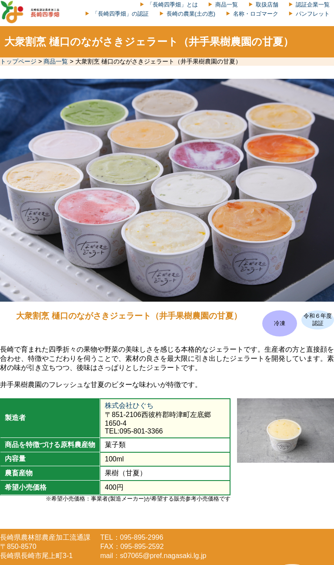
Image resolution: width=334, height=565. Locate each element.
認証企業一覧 (313, 4)
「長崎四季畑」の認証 (120, 13)
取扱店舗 (267, 4)
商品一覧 (226, 4)
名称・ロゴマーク (255, 13)
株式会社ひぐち (129, 405)
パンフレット (313, 13)
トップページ (18, 61)
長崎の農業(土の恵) (191, 13)
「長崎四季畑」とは (172, 4)
